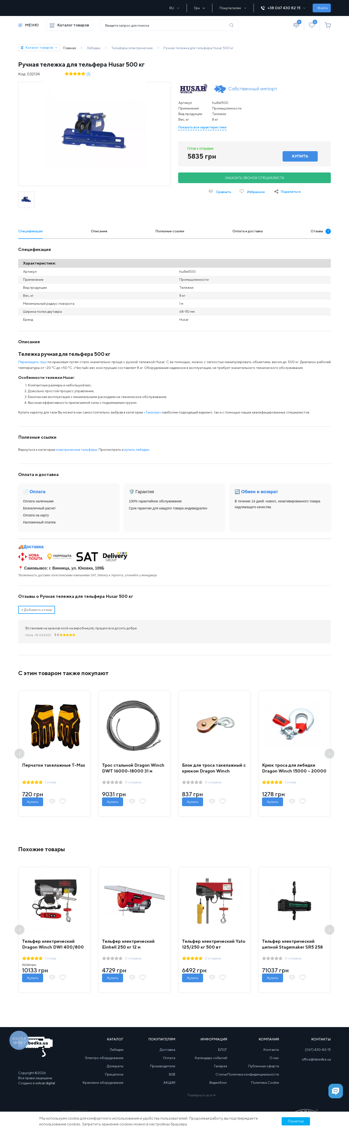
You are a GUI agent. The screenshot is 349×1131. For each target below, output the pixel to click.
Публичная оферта (263, 1071)
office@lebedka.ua (316, 1064)
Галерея (220, 1071)
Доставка (34, 546)
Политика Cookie (265, 1087)
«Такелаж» (152, 412)
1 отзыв (51, 783)
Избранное (252, 191)
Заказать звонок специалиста (254, 178)
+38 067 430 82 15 (283, 8)
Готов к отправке (200, 148)
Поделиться (291, 192)
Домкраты (115, 1071)
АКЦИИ (169, 1087)
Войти (323, 8)
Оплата (169, 1063)
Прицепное (114, 1079)
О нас (274, 1063)
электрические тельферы (76, 450)
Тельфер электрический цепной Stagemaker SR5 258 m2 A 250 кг (293, 950)
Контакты (271, 1054)
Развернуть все (201, 1100)
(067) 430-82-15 (318, 1054)
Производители (162, 1071)
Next (329, 755)
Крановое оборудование (103, 1087)
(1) (88, 74)
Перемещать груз (32, 362)
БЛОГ (222, 1054)
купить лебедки (136, 450)
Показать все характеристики (202, 127)
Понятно (296, 1121)
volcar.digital (45, 1088)
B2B (172, 1079)
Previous (19, 755)
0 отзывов (134, 783)
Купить (34, 803)
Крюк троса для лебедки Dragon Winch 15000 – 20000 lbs (290, 772)
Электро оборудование (104, 1063)
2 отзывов (214, 962)
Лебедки (116, 1054)
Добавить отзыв (36, 610)
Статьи (221, 1079)
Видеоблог (218, 1087)
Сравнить (220, 191)
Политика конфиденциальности (253, 1079)
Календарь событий (211, 1063)
